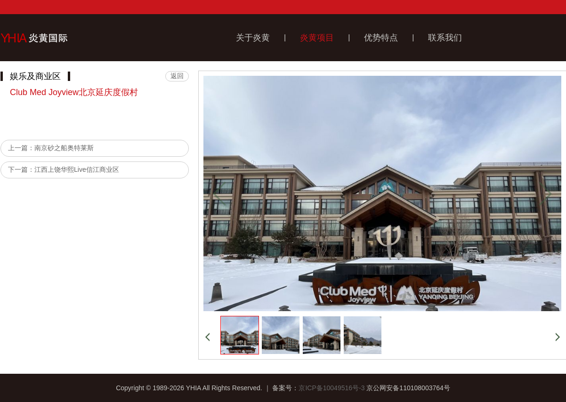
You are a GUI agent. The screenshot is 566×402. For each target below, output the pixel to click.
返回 (177, 76)
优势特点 (381, 37)
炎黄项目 (317, 37)
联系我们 (445, 37)
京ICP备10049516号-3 (331, 388)
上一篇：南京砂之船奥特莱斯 (51, 148)
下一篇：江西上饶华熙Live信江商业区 (63, 169)
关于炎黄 (253, 37)
